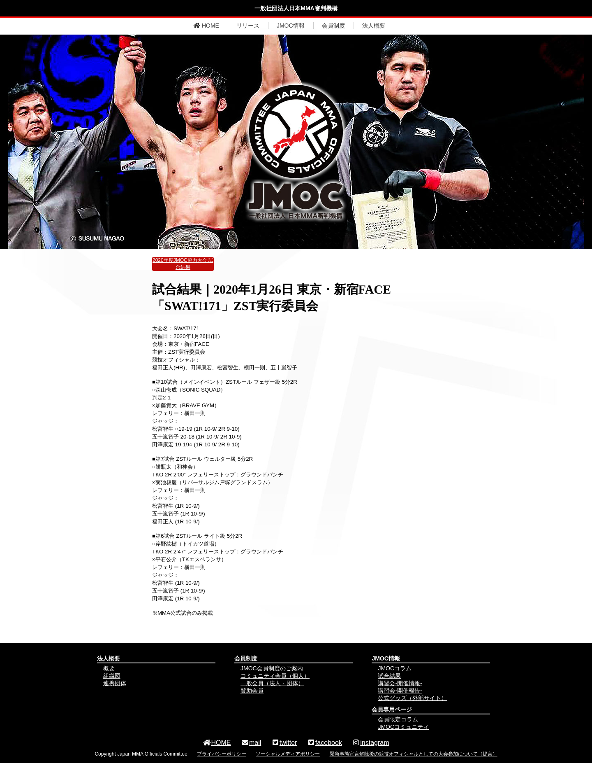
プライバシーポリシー (221, 754)
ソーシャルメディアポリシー (288, 754)
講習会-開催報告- (400, 690)
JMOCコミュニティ (403, 726)
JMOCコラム (395, 668)
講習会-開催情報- (400, 683)
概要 (109, 668)
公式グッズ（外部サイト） (412, 698)
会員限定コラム (398, 719)
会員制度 (333, 25)
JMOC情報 (291, 25)
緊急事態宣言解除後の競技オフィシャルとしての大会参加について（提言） (413, 754)
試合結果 (389, 675)
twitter (284, 742)
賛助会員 (252, 690)
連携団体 (114, 683)
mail (251, 742)
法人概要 (373, 25)
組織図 (111, 675)
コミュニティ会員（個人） (275, 675)
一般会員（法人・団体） (272, 683)
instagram (370, 742)
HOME (206, 25)
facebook (324, 742)
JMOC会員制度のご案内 (271, 668)
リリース (247, 25)
